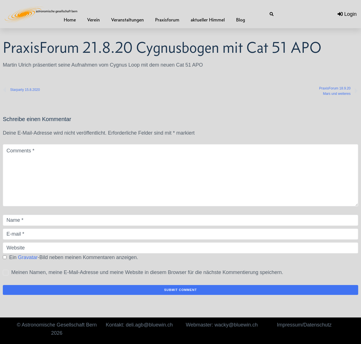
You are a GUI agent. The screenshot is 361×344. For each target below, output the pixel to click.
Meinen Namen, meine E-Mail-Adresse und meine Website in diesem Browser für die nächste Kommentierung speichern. (147, 272)
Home (70, 20)
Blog (240, 20)
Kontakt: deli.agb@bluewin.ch (139, 325)
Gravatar (28, 257)
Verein (93, 20)
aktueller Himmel (208, 20)
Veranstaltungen (127, 20)
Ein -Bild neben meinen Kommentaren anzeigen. (73, 257)
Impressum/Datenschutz (304, 325)
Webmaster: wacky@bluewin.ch (222, 325)
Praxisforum (167, 20)
